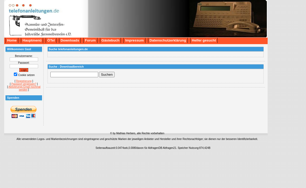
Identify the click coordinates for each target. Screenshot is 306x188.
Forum (90, 40)
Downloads (70, 40)
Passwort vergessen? (23, 84)
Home (12, 40)
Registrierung (23, 81)
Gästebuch (111, 40)
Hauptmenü (32, 40)
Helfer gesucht (204, 40)
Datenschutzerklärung (168, 40)
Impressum (134, 40)
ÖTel (51, 40)
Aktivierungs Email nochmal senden (24, 88)
